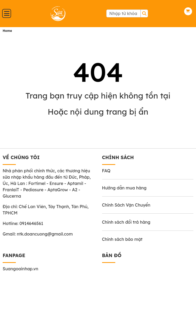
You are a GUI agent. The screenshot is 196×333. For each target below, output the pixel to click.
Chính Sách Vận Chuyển (126, 205)
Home (7, 31)
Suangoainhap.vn (20, 268)
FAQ (106, 170)
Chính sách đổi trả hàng (126, 222)
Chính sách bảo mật (122, 239)
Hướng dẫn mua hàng (124, 187)
